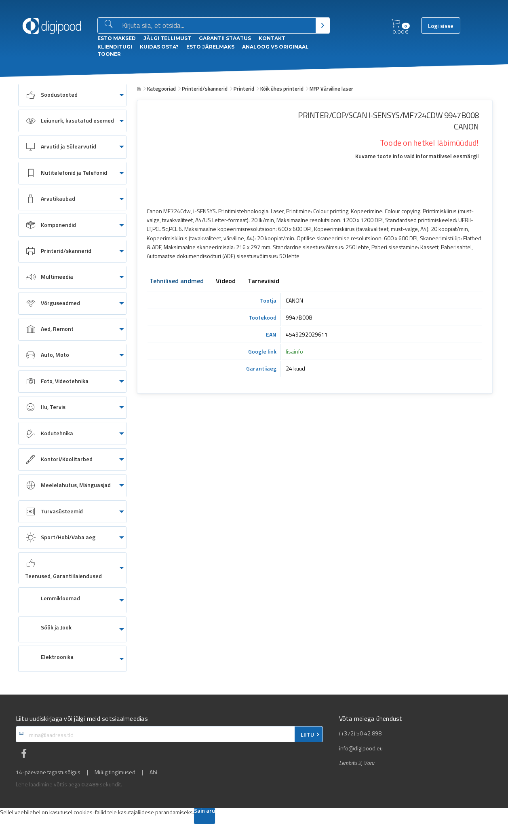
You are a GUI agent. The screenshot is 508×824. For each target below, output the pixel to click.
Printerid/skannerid (205, 89)
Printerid (244, 89)
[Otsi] (323, 25)
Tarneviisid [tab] (263, 281)
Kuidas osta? (159, 47)
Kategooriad (161, 89)
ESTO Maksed (116, 38)
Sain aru (204, 811)
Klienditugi (114, 47)
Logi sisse (440, 25)
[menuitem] (72, 95)
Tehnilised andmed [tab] (177, 281)
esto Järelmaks (210, 47)
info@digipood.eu (361, 748)
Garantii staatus (225, 38)
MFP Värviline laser (331, 89)
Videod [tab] (226, 281)
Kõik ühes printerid (282, 89)
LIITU (307, 734)
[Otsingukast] (217, 26)
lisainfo (294, 351)
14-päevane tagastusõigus (48, 772)
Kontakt (272, 38)
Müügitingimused (115, 772)
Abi (153, 772)
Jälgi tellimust (167, 38)
